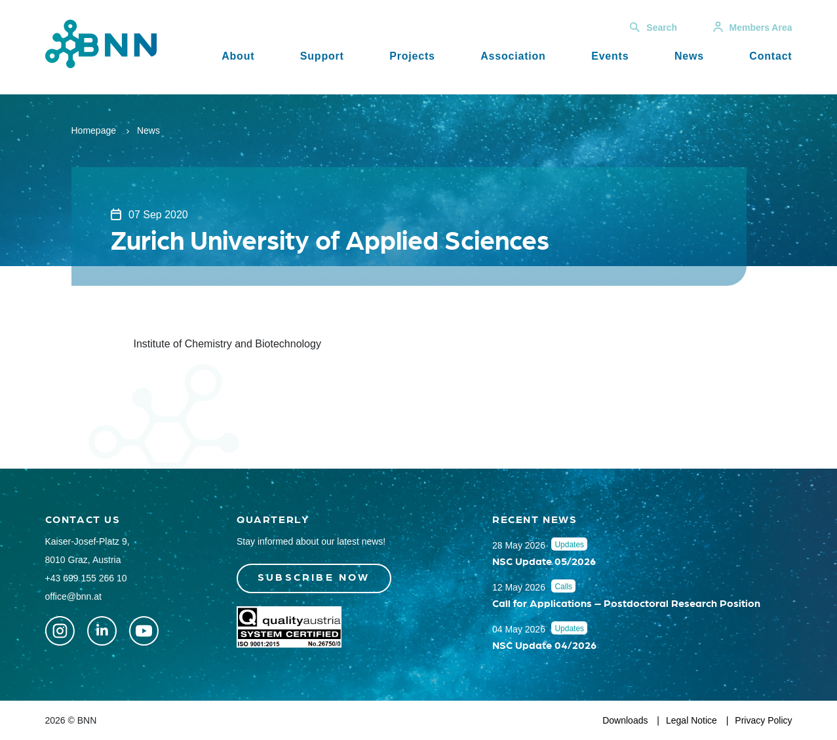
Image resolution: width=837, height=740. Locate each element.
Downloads (625, 720)
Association (513, 56)
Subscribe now (314, 576)
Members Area (752, 27)
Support (322, 56)
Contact (770, 56)
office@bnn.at (73, 596)
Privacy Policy (763, 720)
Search (653, 27)
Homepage (94, 130)
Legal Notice (691, 720)
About (238, 56)
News (689, 56)
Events (610, 56)
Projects (412, 56)
